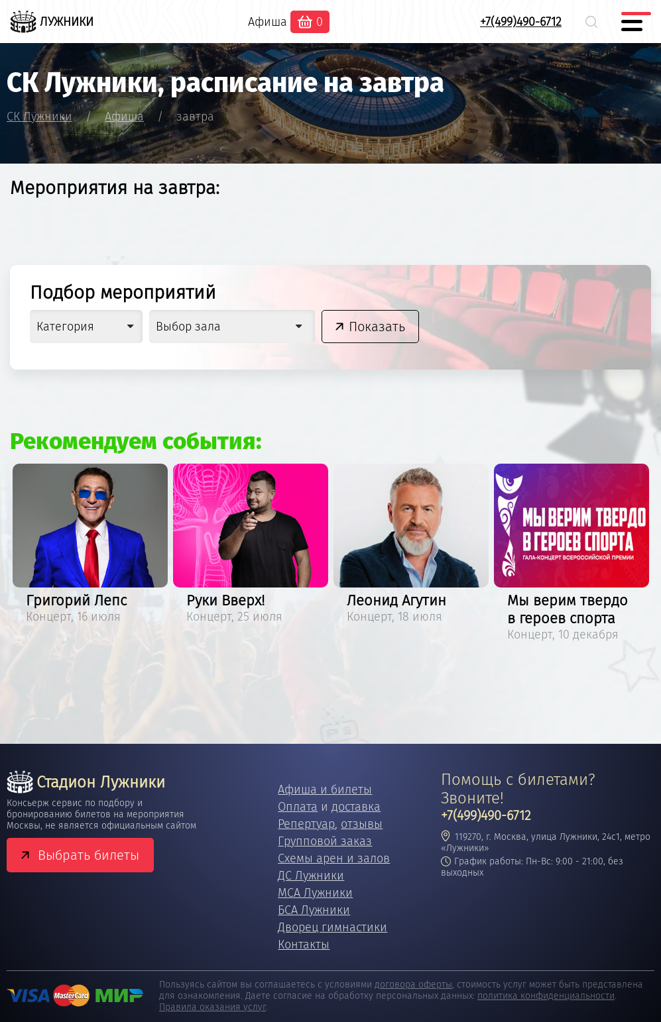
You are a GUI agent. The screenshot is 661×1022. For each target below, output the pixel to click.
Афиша (267, 22)
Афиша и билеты (325, 789)
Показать (377, 326)
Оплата (298, 806)
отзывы (362, 824)
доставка (356, 806)
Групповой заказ (325, 841)
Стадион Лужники (86, 782)
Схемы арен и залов (334, 858)
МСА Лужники (315, 893)
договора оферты (413, 984)
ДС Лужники (311, 875)
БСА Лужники (314, 910)
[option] (90, 546)
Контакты (304, 944)
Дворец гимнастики (332, 927)
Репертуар (306, 824)
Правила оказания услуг (212, 1007)
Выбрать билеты (88, 855)
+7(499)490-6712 (521, 22)
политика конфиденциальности (546, 995)
